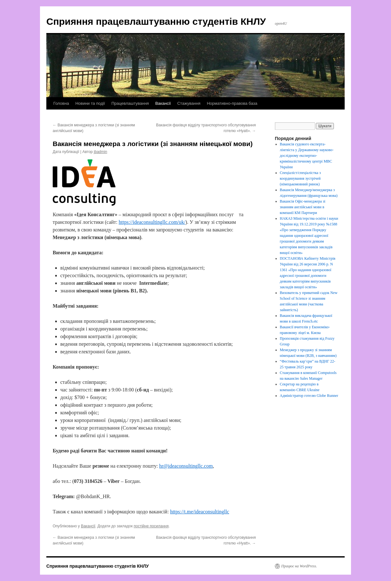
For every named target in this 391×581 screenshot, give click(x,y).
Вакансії (163, 103)
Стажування (188, 103)
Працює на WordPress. (299, 566)
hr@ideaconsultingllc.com (186, 466)
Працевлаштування (130, 103)
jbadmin (100, 152)
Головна (61, 103)
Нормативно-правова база (232, 103)
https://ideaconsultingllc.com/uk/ (152, 222)
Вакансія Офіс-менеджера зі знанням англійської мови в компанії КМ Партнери (302, 207)
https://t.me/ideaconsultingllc (199, 511)
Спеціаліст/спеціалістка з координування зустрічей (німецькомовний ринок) (300, 178)
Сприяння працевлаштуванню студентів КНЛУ (156, 21)
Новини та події (90, 103)
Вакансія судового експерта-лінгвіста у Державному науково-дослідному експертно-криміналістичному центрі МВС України (307, 155)
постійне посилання (151, 526)
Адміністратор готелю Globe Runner (309, 395)
